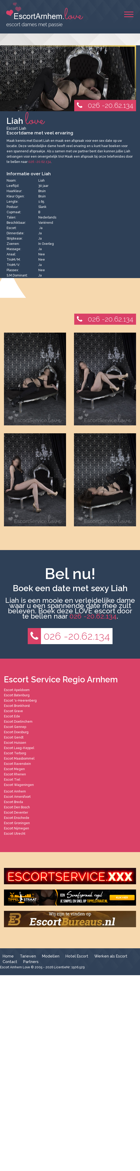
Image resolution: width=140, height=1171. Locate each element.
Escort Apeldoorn (17, 690)
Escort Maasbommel (19, 758)
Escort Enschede (16, 818)
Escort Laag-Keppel (19, 748)
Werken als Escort (110, 956)
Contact (10, 961)
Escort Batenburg (17, 695)
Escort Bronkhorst (17, 706)
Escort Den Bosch (17, 807)
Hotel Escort (77, 956)
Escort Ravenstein (17, 764)
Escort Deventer (16, 812)
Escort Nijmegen (16, 828)
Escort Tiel (12, 779)
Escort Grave (13, 711)
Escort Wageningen (19, 785)
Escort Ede (12, 716)
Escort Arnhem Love (15, 967)
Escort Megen (14, 769)
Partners (31, 961)
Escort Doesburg (16, 732)
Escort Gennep (15, 727)
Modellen (50, 956)
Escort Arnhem (15, 791)
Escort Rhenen (15, 774)
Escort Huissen (15, 743)
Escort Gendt (14, 737)
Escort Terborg (15, 753)
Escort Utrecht (14, 833)
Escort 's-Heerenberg (20, 700)
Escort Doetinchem (18, 721)
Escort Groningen (17, 823)
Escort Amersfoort (17, 797)
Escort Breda (13, 802)
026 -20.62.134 (103, 105)
